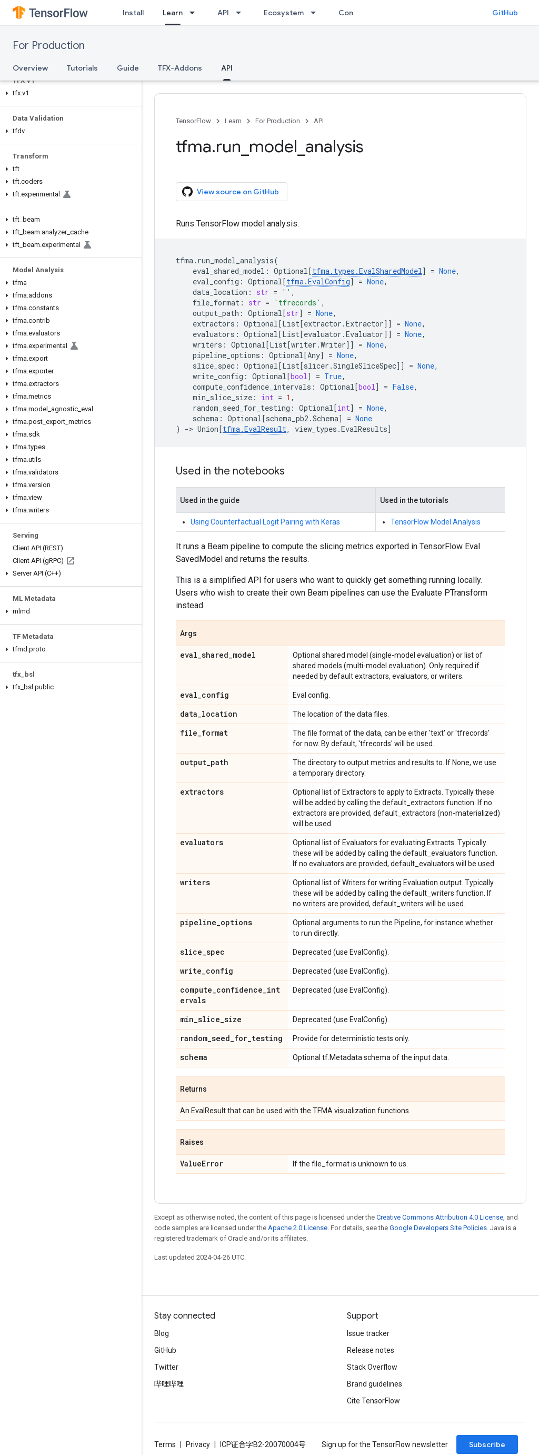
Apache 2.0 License (297, 1228)
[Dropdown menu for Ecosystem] (316, 12)
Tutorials (82, 68)
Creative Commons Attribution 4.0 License (439, 1217)
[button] (68, 93)
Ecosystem (284, 12)
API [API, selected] (227, 68)
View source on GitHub (230, 191)
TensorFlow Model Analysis (436, 522)
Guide (128, 68)
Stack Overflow (372, 1367)
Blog (161, 1333)
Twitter (166, 1367)
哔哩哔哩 (169, 1384)
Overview (30, 68)
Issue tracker (368, 1333)
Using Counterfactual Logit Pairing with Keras (265, 522)
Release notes (370, 1350)
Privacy (198, 1444)
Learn (233, 121)
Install (133, 12)
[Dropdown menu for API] (241, 12)
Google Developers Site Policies (438, 1228)
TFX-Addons (180, 68)
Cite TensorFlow (373, 1401)
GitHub (505, 12)
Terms (165, 1444)
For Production (49, 45)
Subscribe (487, 1444)
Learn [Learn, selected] (173, 12)
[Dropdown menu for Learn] (195, 12)
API (223, 12)
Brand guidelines (374, 1384)
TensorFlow (193, 121)
